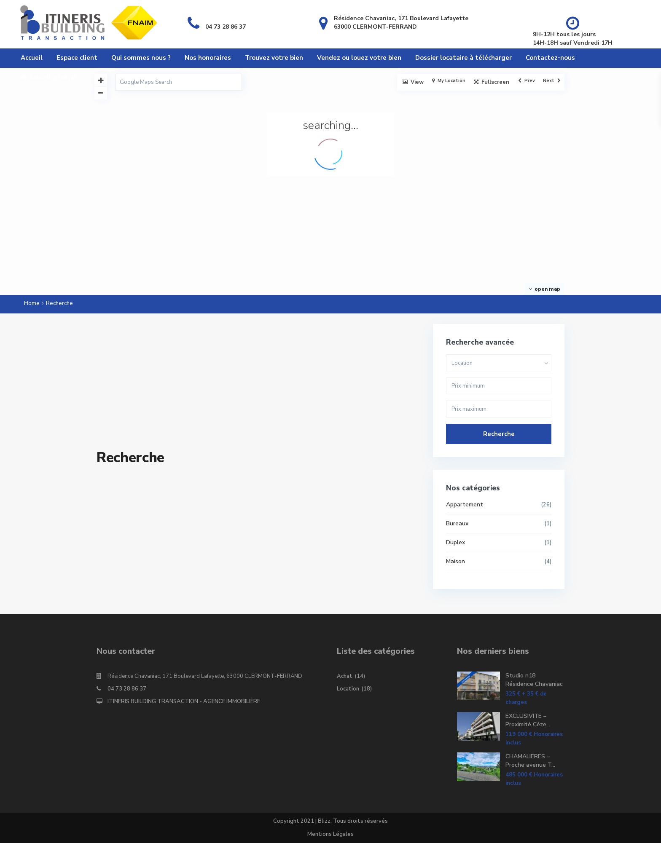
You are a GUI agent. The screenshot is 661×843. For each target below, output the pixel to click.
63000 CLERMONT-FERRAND (375, 27)
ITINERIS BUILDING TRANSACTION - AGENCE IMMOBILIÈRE (183, 701)
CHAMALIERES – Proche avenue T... (530, 760)
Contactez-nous (550, 58)
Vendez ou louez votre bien (359, 58)
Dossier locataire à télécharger (463, 58)
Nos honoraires (208, 58)
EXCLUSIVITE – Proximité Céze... (527, 720)
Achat (344, 676)
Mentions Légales (330, 834)
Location (348, 689)
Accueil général (48, 76)
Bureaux (457, 523)
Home (32, 303)
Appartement (464, 504)
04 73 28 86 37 (225, 27)
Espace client (76, 58)
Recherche (499, 434)
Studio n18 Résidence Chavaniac (534, 680)
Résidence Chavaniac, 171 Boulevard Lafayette (401, 18)
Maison (455, 561)
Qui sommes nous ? (141, 58)
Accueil (32, 58)
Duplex (455, 542)
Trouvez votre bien (274, 58)
